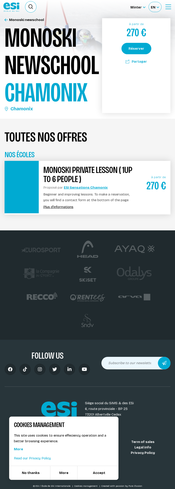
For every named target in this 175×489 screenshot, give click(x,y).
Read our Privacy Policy (32, 458)
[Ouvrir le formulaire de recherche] (30, 7)
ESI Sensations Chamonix (86, 187)
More (18, 449)
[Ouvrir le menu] (168, 7)
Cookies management (86, 486)
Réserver (136, 48)
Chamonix (19, 108)
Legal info (142, 447)
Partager (136, 61)
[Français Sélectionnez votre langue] (155, 7)
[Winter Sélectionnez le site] (138, 7)
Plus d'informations (58, 207)
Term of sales (142, 442)
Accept (99, 473)
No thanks (31, 473)
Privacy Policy (143, 453)
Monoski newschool (24, 20)
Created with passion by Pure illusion (121, 486)
